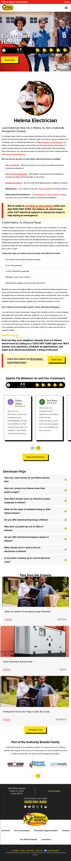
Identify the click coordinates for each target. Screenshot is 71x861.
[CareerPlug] (25, 810)
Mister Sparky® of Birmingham (50, 142)
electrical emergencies (15, 154)
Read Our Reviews (35, 457)
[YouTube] (29, 810)
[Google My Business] (45, 810)
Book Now (10, 60)
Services (5, 833)
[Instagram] (33, 810)
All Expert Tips (35, 730)
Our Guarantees (22, 833)
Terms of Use (39, 853)
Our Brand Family (28, 842)
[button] (66, 8)
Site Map (22, 853)
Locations (46, 842)
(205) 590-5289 (35, 805)
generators (41, 194)
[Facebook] (41, 810)
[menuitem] (5, 833)
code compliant (45, 189)
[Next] (38, 448)
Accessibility (15, 853)
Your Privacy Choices (51, 853)
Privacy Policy (30, 853)
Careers (66, 833)
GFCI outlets (53, 194)
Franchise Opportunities (46, 833)
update (66, 2)
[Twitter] (37, 810)
